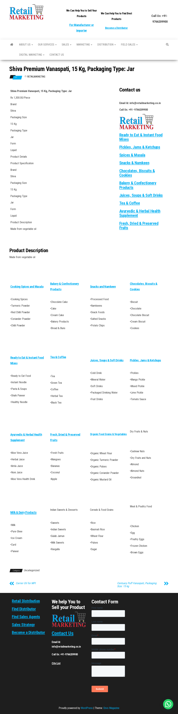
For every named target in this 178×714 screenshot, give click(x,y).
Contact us (57, 54)
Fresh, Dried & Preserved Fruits (138, 225)
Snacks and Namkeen (103, 287)
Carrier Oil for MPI (26, 583)
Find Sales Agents (26, 616)
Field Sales (129, 44)
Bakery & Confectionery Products (137, 185)
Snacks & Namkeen (134, 162)
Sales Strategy (23, 624)
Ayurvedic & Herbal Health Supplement (139, 213)
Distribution (106, 44)
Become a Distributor (116, 28)
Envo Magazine (111, 708)
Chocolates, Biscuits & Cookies (137, 173)
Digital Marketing (31, 54)
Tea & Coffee (129, 203)
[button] (168, 704)
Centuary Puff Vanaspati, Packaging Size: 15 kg (136, 585)
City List (56, 663)
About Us (26, 44)
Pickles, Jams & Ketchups (139, 147)
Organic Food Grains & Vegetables (108, 434)
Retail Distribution (26, 601)
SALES (66, 44)
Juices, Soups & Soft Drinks (141, 195)
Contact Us (62, 633)
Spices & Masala (132, 155)
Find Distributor (24, 609)
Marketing (84, 44)
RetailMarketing (36, 76)
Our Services (47, 44)
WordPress (87, 708)
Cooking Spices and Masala (26, 287)
